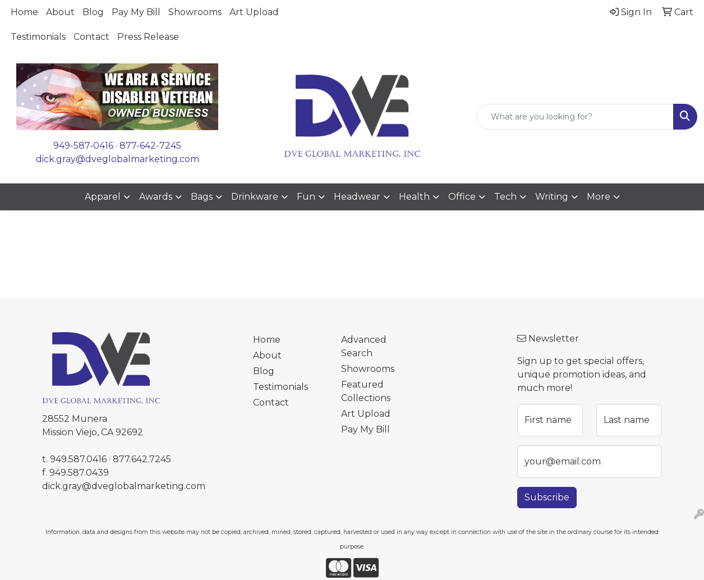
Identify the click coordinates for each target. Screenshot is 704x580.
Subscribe (546, 497)
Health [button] (414, 196)
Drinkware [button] (254, 196)
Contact (91, 36)
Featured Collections (365, 391)
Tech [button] (505, 196)
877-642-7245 (150, 145)
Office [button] (462, 196)
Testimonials (38, 36)
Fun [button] (306, 196)
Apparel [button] (103, 196)
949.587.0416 (78, 459)
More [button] (598, 196)
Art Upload (254, 12)
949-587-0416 (83, 145)
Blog (93, 12)
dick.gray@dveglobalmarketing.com (117, 159)
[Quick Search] (575, 117)
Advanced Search (363, 346)
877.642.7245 (142, 459)
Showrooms (195, 12)
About (60, 12)
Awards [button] (155, 196)
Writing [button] (551, 196)
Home (24, 12)
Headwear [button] (357, 196)
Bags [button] (202, 196)
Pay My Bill (136, 12)
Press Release (148, 36)
